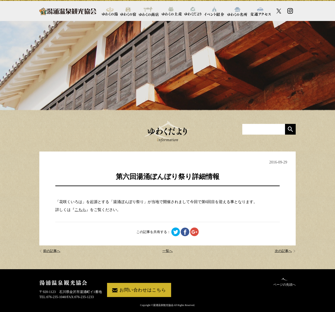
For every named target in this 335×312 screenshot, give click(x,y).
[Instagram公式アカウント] (290, 11)
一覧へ (167, 251)
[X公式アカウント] (278, 11)
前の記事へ (49, 251)
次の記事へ (285, 251)
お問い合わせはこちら (139, 290)
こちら (80, 210)
